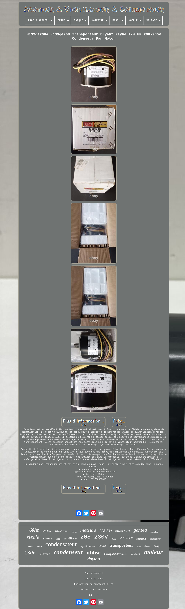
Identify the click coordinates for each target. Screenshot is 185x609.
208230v (126, 538)
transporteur (121, 545)
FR (97, 595)
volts (30, 546)
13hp (139, 547)
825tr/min (44, 554)
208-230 (106, 531)
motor (74, 532)
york (58, 538)
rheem (147, 546)
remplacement (115, 553)
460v (114, 538)
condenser (155, 538)
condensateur (61, 544)
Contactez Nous (94, 579)
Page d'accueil (94, 573)
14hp (157, 546)
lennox (46, 531)
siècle (33, 537)
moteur (153, 552)
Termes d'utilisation (94, 589)
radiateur (141, 538)
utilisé (94, 553)
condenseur (68, 552)
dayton (93, 558)
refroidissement (87, 546)
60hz (34, 530)
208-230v (94, 537)
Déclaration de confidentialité (93, 584)
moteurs (88, 530)
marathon (154, 532)
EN (90, 595)
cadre (102, 546)
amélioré (70, 538)
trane (135, 554)
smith (39, 546)
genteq (140, 530)
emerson (122, 530)
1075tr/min (61, 531)
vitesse (47, 538)
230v (30, 553)
